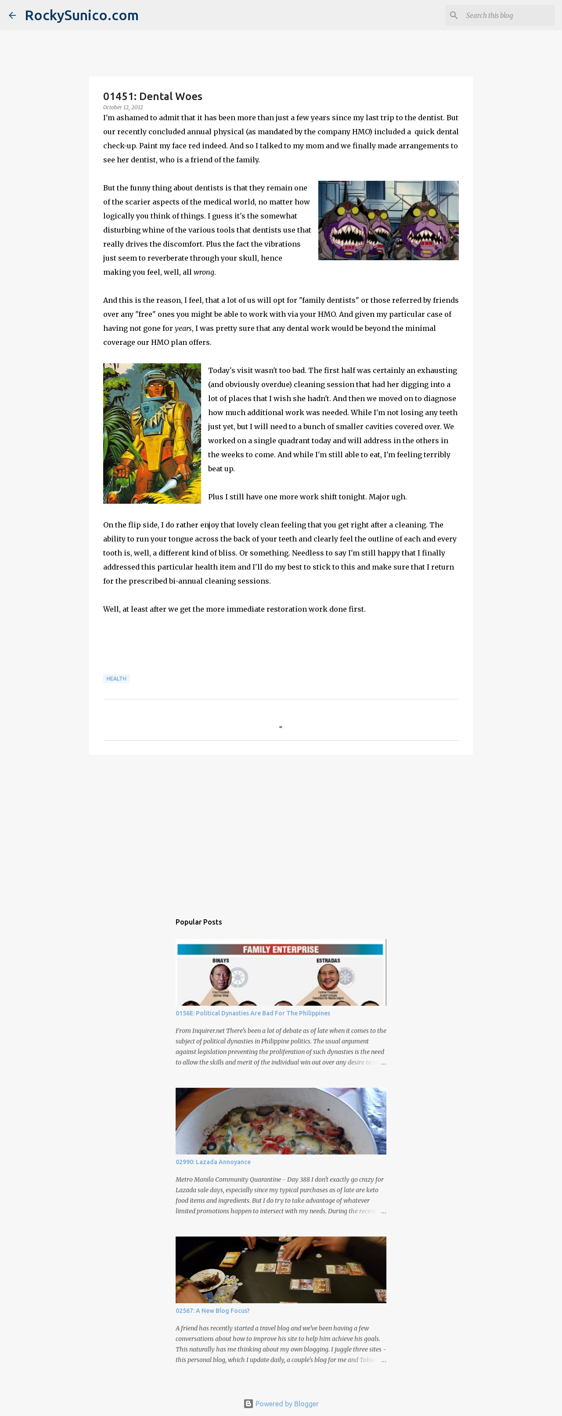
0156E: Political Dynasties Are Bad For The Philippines (253, 1013)
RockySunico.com (82, 15)
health (116, 678)
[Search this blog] (509, 15)
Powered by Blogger (281, 1404)
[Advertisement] (281, 829)
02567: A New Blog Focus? (213, 1310)
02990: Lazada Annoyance (213, 1161)
